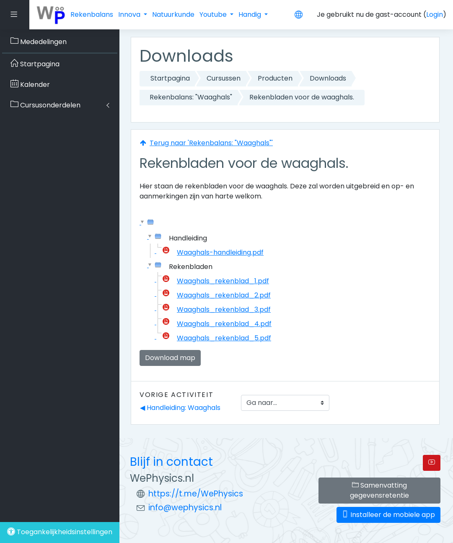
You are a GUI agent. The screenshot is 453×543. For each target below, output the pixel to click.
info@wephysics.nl (185, 507)
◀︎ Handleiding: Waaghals (180, 407)
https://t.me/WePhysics (195, 493)
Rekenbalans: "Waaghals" (191, 97)
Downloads (328, 78)
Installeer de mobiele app (388, 515)
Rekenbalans (91, 14)
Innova (130, 14)
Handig (250, 14)
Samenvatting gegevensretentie (379, 490)
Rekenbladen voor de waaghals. (301, 97)
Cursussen (224, 78)
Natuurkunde (173, 14)
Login (434, 14)
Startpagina (170, 78)
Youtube (213, 14)
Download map (170, 358)
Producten (275, 78)
